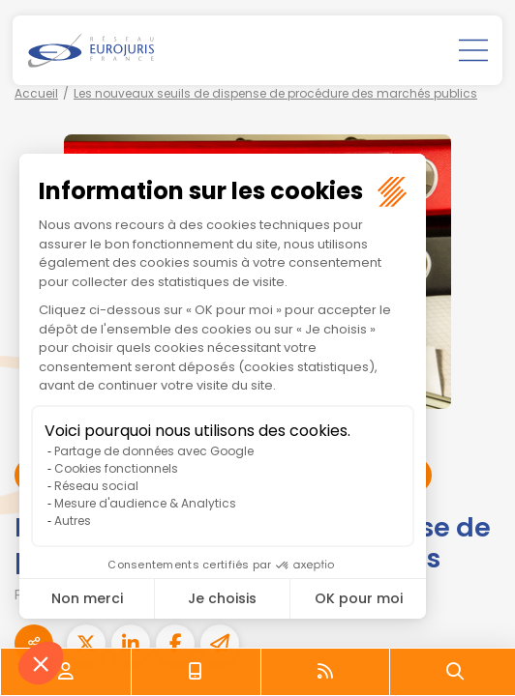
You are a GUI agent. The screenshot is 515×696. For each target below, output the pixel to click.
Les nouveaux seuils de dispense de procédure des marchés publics (275, 93)
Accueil (36, 93)
